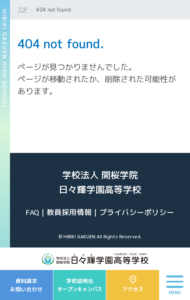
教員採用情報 (69, 212)
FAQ (32, 212)
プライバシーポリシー (136, 212)
